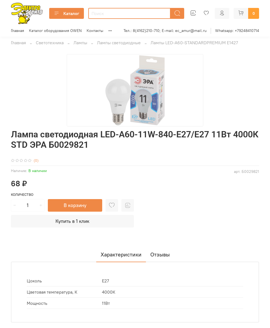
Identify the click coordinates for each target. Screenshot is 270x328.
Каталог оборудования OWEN (55, 30)
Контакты (95, 30)
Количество (22, 195)
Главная (17, 30)
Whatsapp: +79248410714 (237, 30)
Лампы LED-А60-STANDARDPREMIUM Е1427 (194, 42)
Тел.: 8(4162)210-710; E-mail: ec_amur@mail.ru (165, 30)
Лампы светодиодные (119, 42)
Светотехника (50, 42)
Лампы (80, 42)
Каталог (66, 13)
